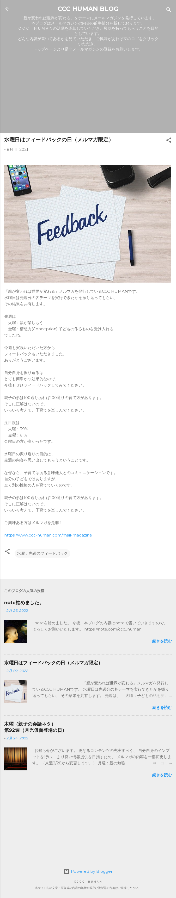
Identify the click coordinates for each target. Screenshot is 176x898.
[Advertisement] (88, 92)
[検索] (169, 10)
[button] (169, 141)
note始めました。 (24, 603)
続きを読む (162, 641)
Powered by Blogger (88, 871)
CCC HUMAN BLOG (88, 9)
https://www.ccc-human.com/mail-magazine (48, 535)
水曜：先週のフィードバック (42, 553)
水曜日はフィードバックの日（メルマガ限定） (53, 663)
